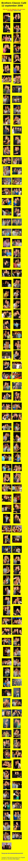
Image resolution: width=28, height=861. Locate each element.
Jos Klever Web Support (13, 858)
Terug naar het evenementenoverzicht (12, 853)
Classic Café (17, 10)
